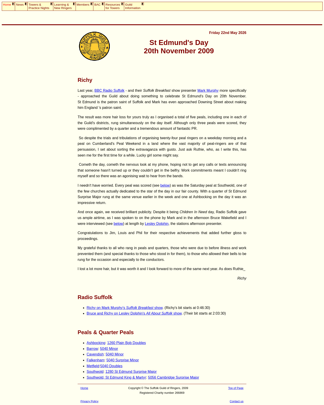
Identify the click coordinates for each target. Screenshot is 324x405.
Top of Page (235, 388)
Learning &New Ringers (63, 6)
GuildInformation (132, 6)
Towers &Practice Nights (39, 6)
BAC (97, 4)
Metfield (93, 366)
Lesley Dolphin (157, 224)
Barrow (92, 349)
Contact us (236, 401)
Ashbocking (96, 343)
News (20, 4)
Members (83, 4)
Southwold (95, 372)
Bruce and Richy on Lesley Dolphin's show (134, 313)
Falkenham (95, 360)
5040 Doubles (111, 366)
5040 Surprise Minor (122, 360)
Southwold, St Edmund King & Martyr (116, 377)
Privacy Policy (90, 401)
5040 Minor (109, 349)
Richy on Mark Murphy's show (124, 308)
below (165, 185)
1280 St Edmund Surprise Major (131, 372)
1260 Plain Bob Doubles (126, 343)
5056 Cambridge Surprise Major (173, 377)
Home (7, 4)
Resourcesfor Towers (113, 6)
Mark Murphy (207, 90)
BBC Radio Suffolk (109, 90)
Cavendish (95, 354)
